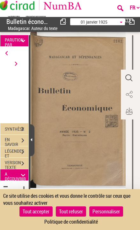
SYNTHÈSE (16, 129)
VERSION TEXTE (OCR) (16, 164)
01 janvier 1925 (94, 22)
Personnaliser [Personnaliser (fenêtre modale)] (106, 211)
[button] (129, 78)
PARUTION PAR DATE (16, 40)
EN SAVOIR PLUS (16, 141)
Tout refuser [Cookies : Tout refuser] (71, 211)
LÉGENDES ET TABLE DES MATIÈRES (16, 153)
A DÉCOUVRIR (16, 174)
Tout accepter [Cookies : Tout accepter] (36, 211)
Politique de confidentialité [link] (71, 221)
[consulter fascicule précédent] (63, 21)
